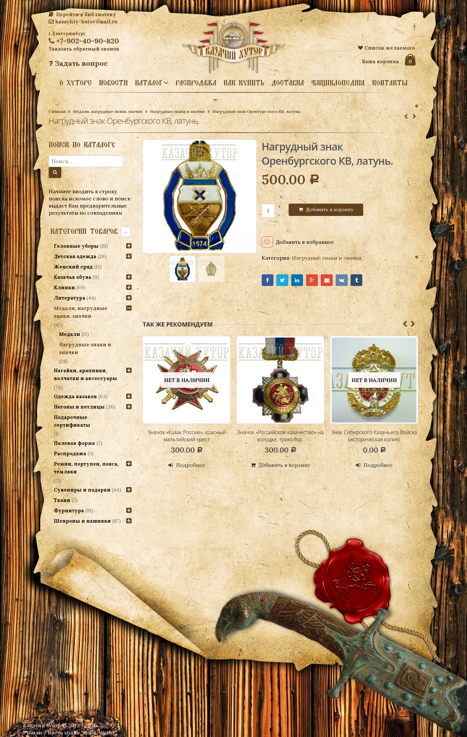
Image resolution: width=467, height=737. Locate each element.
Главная (57, 111)
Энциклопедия (338, 83)
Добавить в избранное (305, 242)
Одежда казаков (75, 396)
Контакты (390, 83)
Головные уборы (76, 246)
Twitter (282, 280)
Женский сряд (73, 267)
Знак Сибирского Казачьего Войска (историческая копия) (374, 436)
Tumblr (357, 280)
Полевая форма (74, 443)
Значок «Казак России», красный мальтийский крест (187, 436)
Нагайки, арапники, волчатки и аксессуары (85, 374)
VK (342, 280)
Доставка (287, 83)
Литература (69, 298)
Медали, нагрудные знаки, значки (107, 111)
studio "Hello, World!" (90, 732)
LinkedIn (297, 280)
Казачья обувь (72, 277)
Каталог (148, 82)
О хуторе (75, 83)
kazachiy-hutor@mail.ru (83, 21)
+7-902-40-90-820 (84, 40)
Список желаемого (386, 48)
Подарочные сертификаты (72, 421)
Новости (113, 83)
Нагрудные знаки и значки (177, 111)
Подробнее (190, 465)
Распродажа (195, 83)
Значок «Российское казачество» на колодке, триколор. (280, 436)
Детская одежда (75, 256)
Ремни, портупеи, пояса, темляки (86, 468)
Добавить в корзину (329, 209)
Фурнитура (69, 510)
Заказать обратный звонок (84, 49)
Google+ (312, 280)
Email (327, 280)
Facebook (268, 280)
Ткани (62, 500)
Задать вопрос (78, 63)
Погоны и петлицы (79, 407)
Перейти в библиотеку (82, 14)
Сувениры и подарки (82, 490)
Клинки (64, 287)
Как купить (243, 83)
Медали (69, 334)
